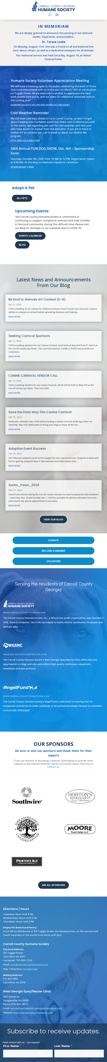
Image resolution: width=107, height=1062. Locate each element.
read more (14, 316)
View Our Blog (53, 519)
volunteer (53, 561)
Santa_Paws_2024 (23, 485)
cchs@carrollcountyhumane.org (29, 964)
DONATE (53, 540)
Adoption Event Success (27, 448)
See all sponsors (53, 885)
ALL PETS (22, 198)
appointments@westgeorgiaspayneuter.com (36, 1008)
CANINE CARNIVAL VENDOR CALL (33, 375)
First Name (12, 1046)
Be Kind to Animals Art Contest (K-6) (37, 299)
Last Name (63, 1046)
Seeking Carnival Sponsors (29, 336)
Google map (30, 969)
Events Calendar (30, 236)
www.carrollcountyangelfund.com (26, 696)
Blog (22, 245)
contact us (53, 766)
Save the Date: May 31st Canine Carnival (40, 412)
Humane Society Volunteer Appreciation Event (40, 104)
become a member (53, 551)
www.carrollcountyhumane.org (24, 612)
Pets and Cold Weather (25, 140)
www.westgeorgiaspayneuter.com (25, 654)
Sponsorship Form (22, 166)
